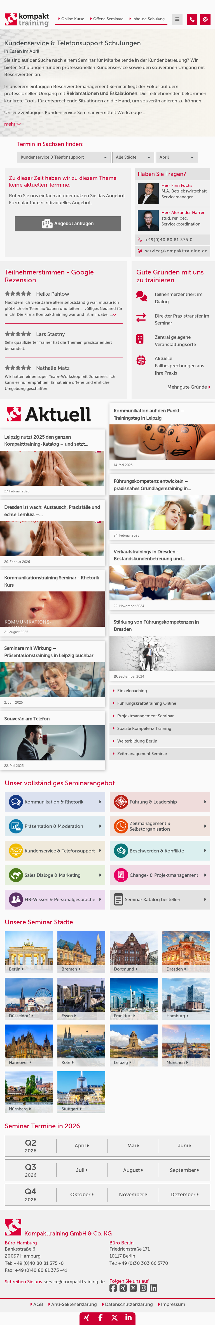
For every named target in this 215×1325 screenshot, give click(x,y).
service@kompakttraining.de (74, 1281)
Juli (82, 1170)
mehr (12, 124)
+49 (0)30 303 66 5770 (143, 1263)
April (82, 1146)
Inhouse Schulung (147, 19)
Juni (184, 1146)
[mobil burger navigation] (177, 19)
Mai (133, 1146)
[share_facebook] (101, 1318)
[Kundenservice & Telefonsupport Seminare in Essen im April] (192, 19)
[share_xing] (87, 1318)
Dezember (184, 1195)
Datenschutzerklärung (127, 1304)
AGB (36, 1304)
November (133, 1195)
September (184, 1170)
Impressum (171, 1304)
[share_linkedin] (128, 1318)
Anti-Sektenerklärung (72, 1304)
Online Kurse (71, 19)
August (133, 1170)
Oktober (82, 1195)
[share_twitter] (114, 1318)
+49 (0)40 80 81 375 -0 (38, 1263)
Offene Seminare (106, 19)
